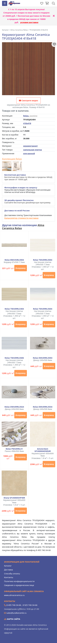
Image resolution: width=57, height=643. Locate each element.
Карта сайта (12, 619)
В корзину (20, 268)
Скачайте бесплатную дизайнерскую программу (27, 201)
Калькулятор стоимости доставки (21, 218)
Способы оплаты (12, 573)
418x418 (27, 123)
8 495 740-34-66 (14, 605)
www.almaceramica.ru (14, 595)
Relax (25, 115)
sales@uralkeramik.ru (16, 613)
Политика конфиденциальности (19, 581)
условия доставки (29, 22)
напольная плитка (32, 149)
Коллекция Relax (12, 158)
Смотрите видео (28, 100)
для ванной (29, 153)
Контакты (8, 577)
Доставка (8, 569)
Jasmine (33, 115)
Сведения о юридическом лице (19, 585)
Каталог (8, 565)
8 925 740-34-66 (30, 605)
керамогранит (30, 146)
